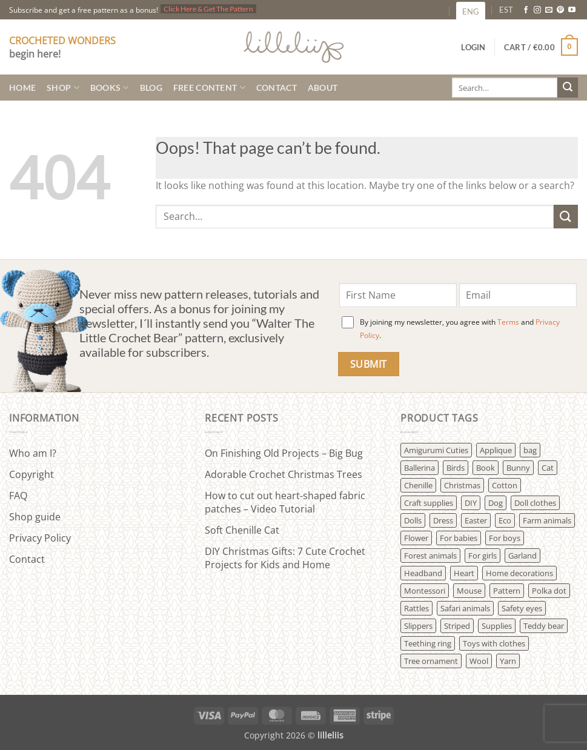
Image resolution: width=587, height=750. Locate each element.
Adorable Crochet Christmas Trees (283, 474)
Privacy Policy (40, 538)
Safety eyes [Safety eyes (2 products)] (522, 608)
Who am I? (32, 453)
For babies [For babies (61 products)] (458, 538)
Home (22, 87)
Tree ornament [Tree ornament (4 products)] (431, 660)
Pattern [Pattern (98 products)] (506, 590)
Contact (276, 87)
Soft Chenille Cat (242, 530)
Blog (151, 87)
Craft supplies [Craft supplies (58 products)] (428, 502)
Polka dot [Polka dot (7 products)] (549, 590)
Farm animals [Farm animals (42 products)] (547, 520)
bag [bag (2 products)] (530, 450)
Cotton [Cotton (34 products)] (504, 485)
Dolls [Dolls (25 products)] (413, 520)
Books (109, 87)
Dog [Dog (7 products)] (495, 502)
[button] (541, 47)
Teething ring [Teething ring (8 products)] (427, 643)
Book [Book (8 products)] (485, 467)
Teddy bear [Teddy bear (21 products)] (543, 625)
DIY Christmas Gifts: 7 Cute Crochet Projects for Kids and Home (285, 558)
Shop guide (35, 516)
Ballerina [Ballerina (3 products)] (419, 467)
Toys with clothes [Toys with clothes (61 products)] (494, 643)
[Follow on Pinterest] (560, 10)
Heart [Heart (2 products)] (464, 573)
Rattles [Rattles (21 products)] (416, 608)
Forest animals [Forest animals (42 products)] (430, 555)
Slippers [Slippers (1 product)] (418, 625)
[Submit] (567, 88)
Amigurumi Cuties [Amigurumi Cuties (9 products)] (436, 450)
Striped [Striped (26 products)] (457, 625)
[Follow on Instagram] (537, 10)
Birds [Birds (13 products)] (455, 467)
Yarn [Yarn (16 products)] (508, 660)
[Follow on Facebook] (525, 10)
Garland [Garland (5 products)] (522, 555)
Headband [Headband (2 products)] (423, 573)
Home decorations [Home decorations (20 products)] (519, 573)
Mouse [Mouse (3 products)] (469, 590)
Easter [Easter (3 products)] (476, 520)
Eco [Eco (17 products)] (505, 520)
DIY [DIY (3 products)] (471, 502)
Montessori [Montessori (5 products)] (424, 590)
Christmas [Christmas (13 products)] (462, 485)
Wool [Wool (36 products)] (478, 660)
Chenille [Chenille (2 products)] (418, 485)
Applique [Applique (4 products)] (496, 450)
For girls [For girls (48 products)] (482, 555)
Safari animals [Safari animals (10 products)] (465, 608)
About (322, 87)
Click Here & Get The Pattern (208, 8)
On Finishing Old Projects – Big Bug (284, 453)
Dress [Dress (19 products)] (443, 520)
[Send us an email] (548, 10)
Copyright (31, 474)
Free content (209, 87)
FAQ (18, 495)
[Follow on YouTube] (571, 10)
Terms (508, 322)
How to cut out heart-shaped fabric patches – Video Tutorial (285, 502)
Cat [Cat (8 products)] (548, 467)
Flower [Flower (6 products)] (416, 538)
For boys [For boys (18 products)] (504, 538)
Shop (63, 87)
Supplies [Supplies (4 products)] (497, 625)
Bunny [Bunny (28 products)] (518, 467)
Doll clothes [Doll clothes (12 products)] (535, 502)
